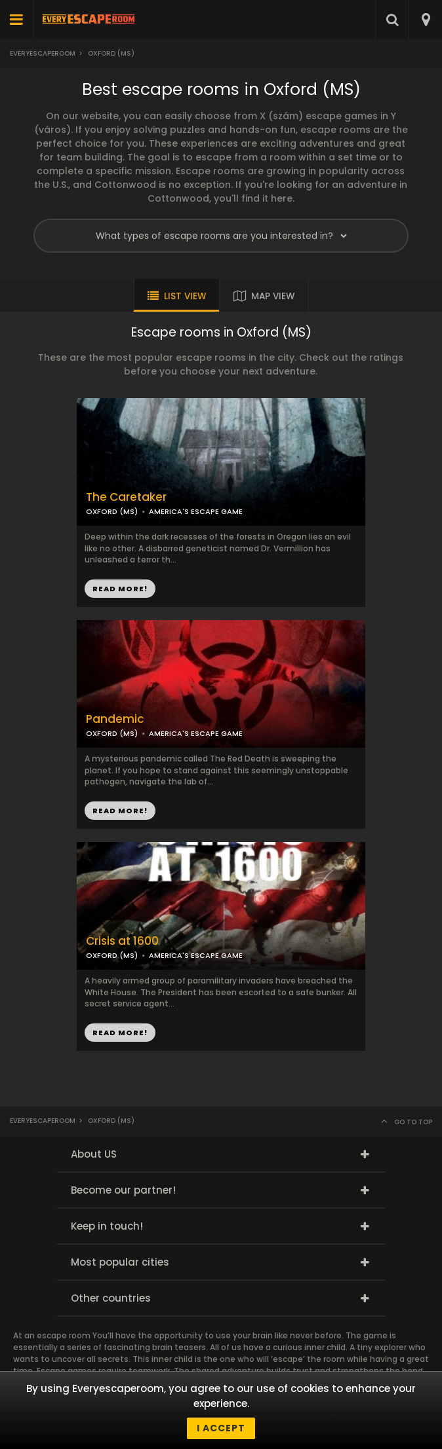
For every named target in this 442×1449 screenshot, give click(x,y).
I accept (221, 1428)
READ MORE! (120, 588)
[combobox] (425, 19)
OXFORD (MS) (112, 511)
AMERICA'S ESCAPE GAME (196, 511)
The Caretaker (126, 497)
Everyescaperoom (42, 53)
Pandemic (115, 719)
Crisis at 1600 (122, 941)
